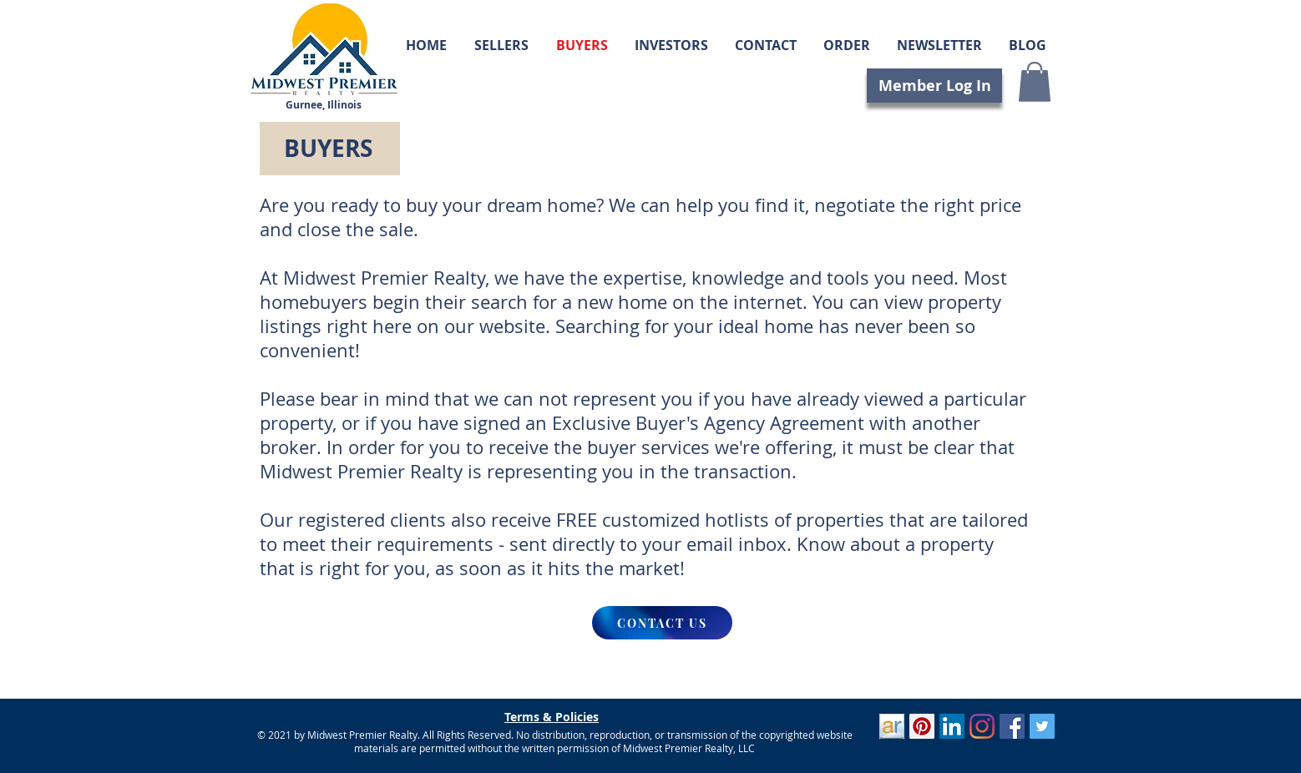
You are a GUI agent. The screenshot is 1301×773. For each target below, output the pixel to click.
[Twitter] (1042, 726)
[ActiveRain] (891, 726)
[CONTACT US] (662, 622)
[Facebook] (1012, 726)
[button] (1034, 82)
